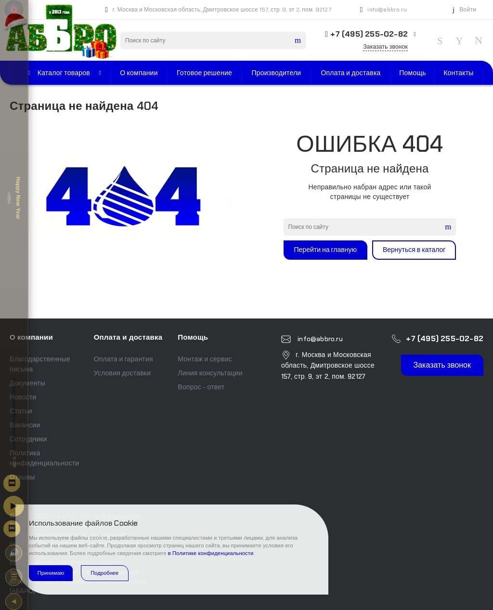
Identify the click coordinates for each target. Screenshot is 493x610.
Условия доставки (122, 373)
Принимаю (51, 573)
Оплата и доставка (128, 337)
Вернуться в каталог (414, 249)
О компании (31, 337)
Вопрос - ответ (201, 387)
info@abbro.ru (387, 9)
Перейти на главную (325, 249)
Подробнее (104, 573)
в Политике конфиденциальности (211, 553)
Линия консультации (210, 373)
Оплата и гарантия (123, 359)
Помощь (193, 337)
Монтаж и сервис (205, 359)
